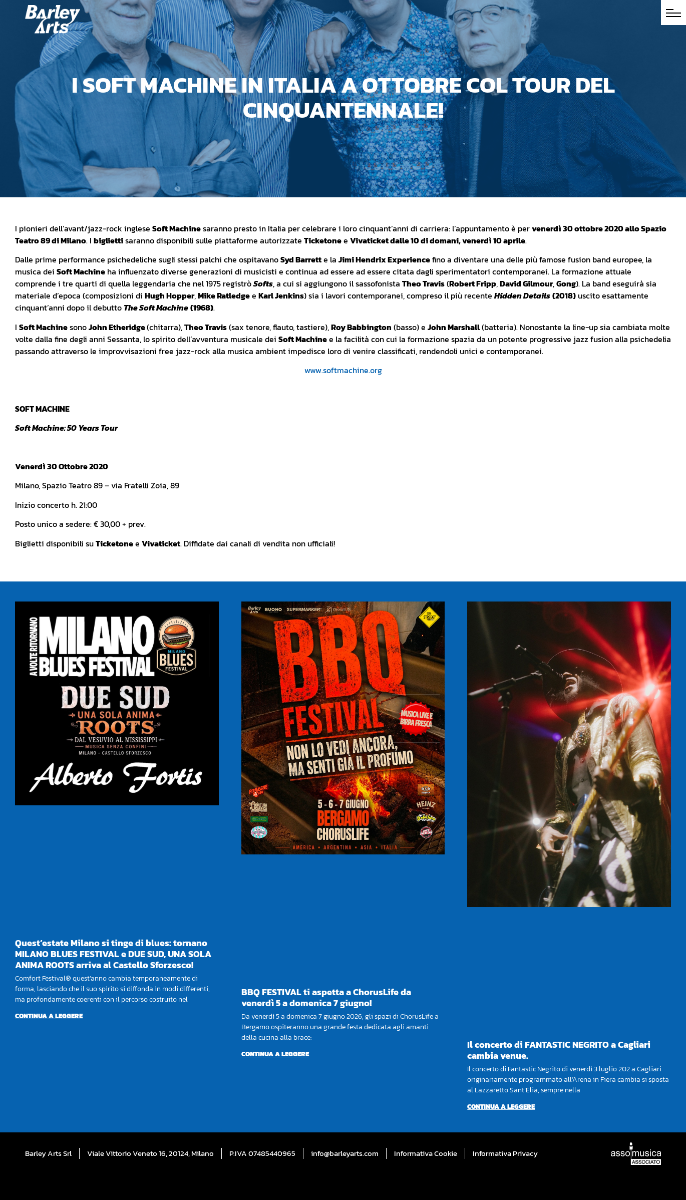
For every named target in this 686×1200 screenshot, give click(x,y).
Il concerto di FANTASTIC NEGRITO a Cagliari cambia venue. (558, 1050)
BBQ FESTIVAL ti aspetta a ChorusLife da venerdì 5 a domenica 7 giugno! (326, 997)
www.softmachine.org (343, 370)
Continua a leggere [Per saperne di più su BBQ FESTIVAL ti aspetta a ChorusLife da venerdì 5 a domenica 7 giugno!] (275, 1054)
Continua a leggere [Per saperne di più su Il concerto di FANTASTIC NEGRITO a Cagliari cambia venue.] (501, 1106)
